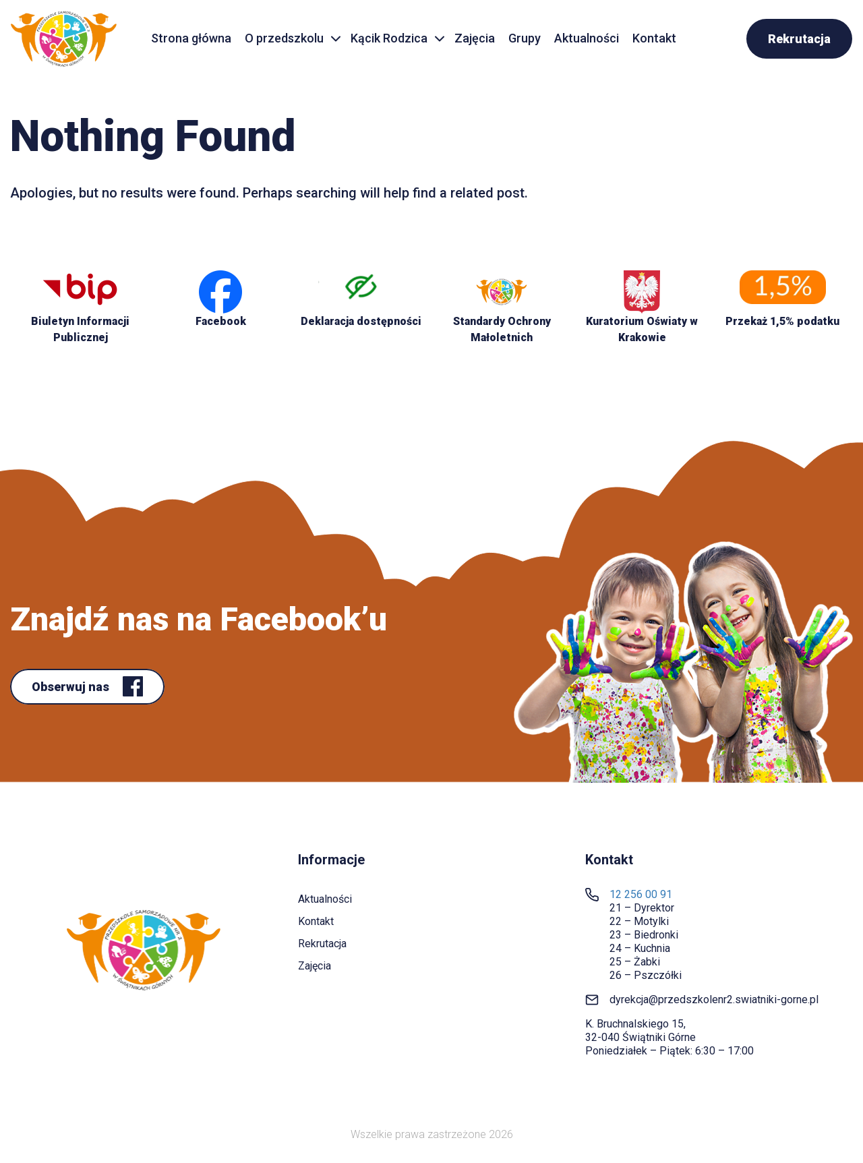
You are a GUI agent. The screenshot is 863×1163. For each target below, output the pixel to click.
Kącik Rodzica (389, 38)
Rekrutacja (799, 39)
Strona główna (191, 38)
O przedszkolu (284, 38)
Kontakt (654, 38)
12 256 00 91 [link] (640, 894)
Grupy (524, 38)
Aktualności (586, 38)
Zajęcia (474, 38)
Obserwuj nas (72, 687)
